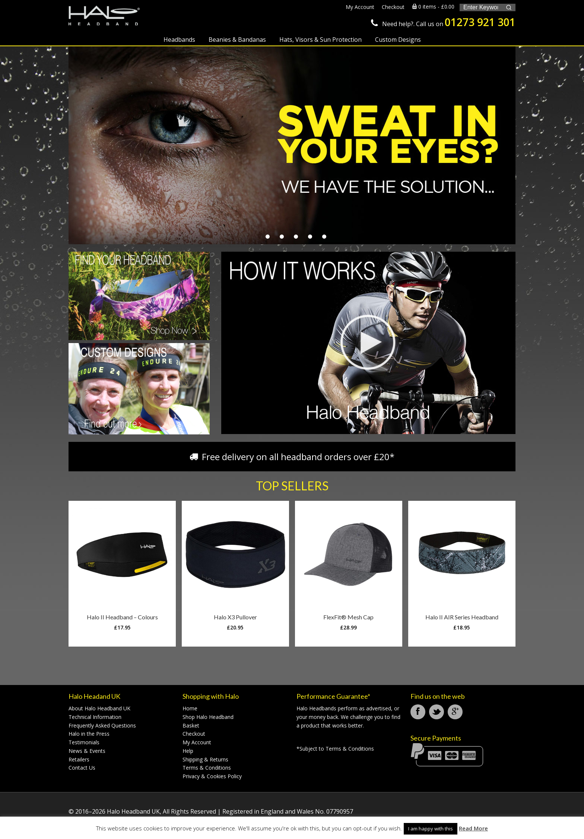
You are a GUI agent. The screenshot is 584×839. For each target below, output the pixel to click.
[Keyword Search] (481, 7)
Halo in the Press (89, 733)
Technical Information (95, 716)
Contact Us (82, 767)
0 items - (433, 6)
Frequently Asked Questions (102, 725)
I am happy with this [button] (430, 828)
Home (189, 708)
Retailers (79, 759)
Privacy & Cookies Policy (212, 776)
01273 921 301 (480, 22)
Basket (190, 725)
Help (187, 750)
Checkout (193, 733)
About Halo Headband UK (99, 708)
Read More (473, 828)
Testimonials (84, 742)
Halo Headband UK (109, 18)
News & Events (87, 750)
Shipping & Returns (205, 759)
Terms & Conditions (206, 767)
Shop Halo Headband (208, 716)
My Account (196, 742)
